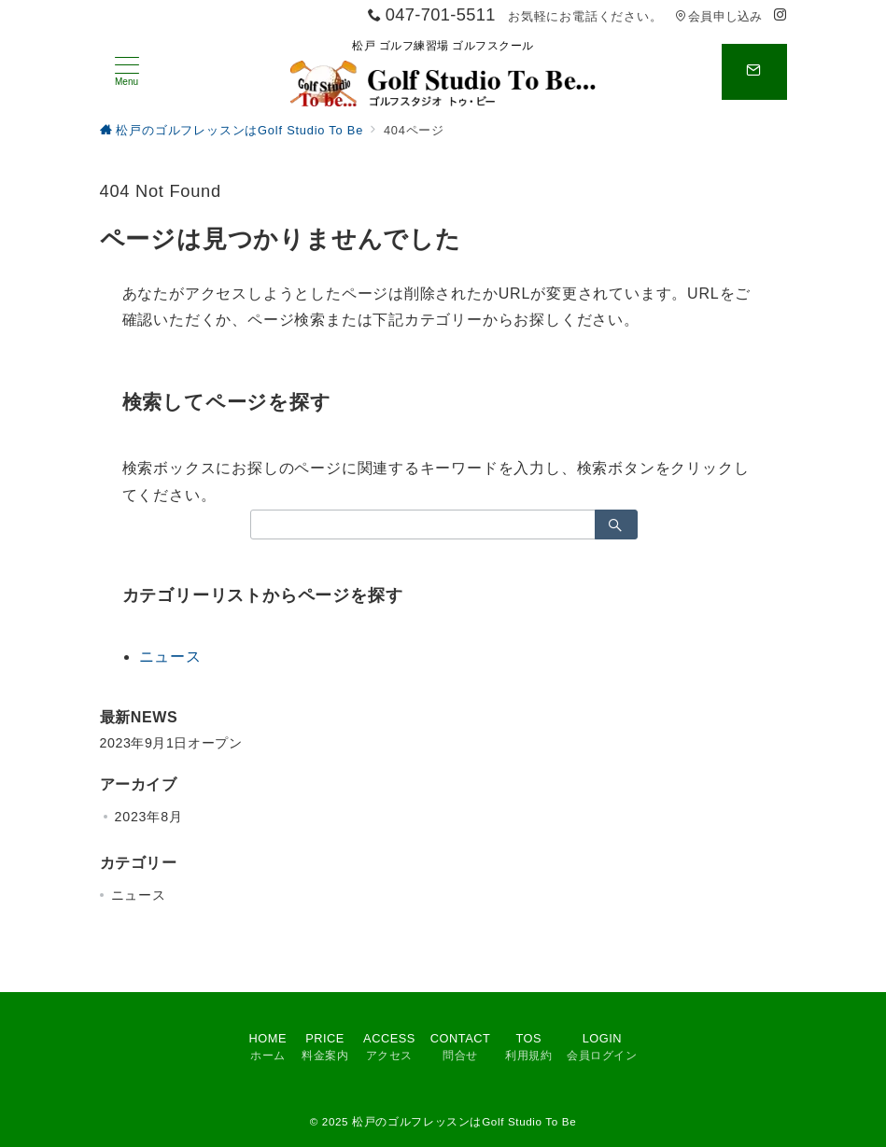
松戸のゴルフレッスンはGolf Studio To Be (464, 1121)
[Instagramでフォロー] (780, 15)
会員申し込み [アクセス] (719, 16)
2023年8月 (149, 816)
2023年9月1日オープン (171, 742)
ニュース (170, 656)
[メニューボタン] (127, 72)
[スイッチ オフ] (754, 72)
